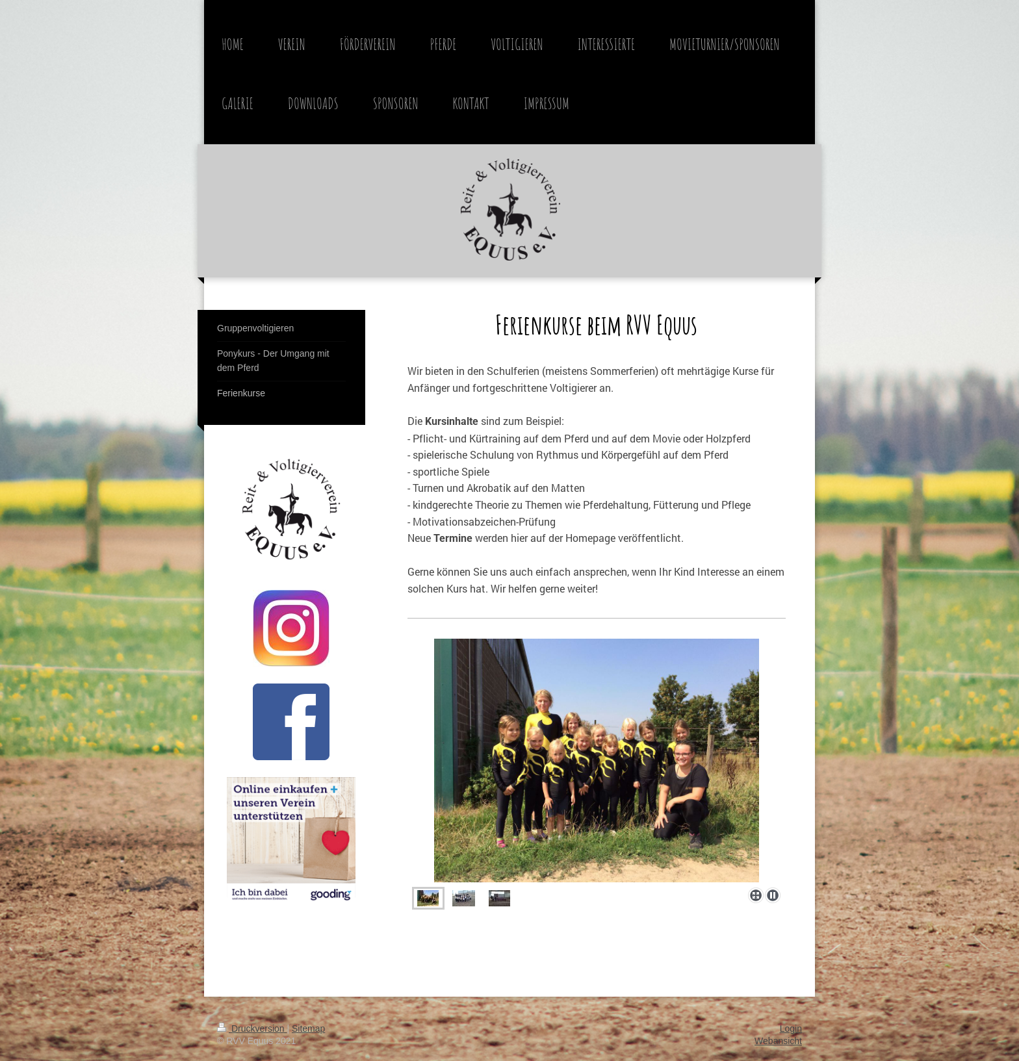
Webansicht (778, 1041)
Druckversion (252, 1028)
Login (791, 1028)
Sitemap (308, 1028)
